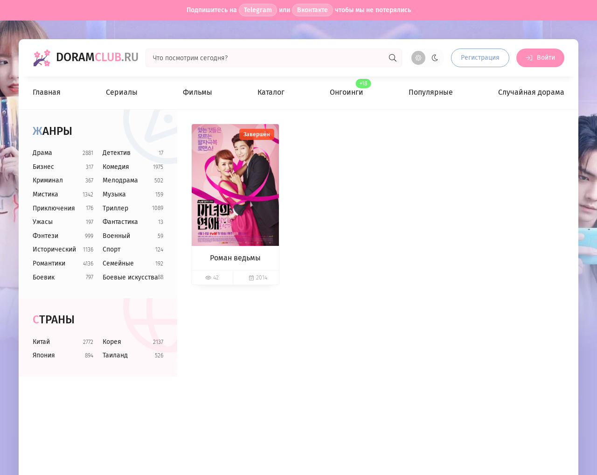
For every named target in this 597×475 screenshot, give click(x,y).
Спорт (111, 249)
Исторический (54, 249)
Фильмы (197, 92)
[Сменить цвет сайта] (426, 58)
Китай (41, 342)
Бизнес (43, 167)
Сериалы (122, 92)
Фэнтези (45, 236)
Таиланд (115, 355)
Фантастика (120, 222)
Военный (116, 236)
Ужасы (43, 222)
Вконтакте (312, 10)
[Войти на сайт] (540, 58)
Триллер (115, 208)
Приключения (54, 208)
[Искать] (392, 58)
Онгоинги (346, 88)
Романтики (49, 263)
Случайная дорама (531, 92)
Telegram (258, 10)
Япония (44, 355)
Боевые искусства (130, 277)
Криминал (48, 180)
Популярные (431, 92)
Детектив (117, 153)
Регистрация (480, 58)
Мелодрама (120, 180)
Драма (42, 153)
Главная (47, 92)
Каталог (271, 92)
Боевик (44, 277)
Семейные (118, 263)
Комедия (116, 167)
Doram (97, 57)
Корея (112, 342)
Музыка (114, 194)
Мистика (45, 194)
